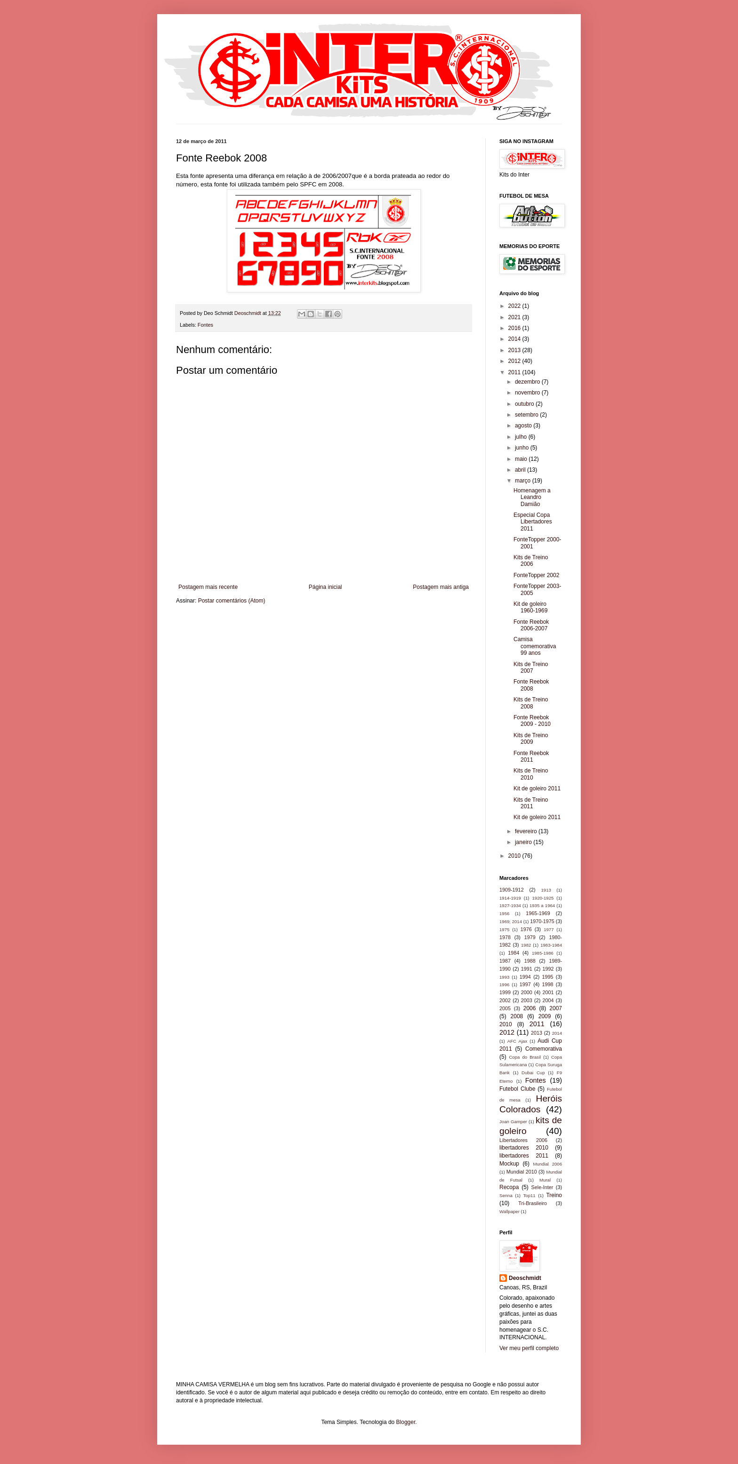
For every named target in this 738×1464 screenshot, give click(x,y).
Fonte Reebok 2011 (531, 756)
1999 (505, 992)
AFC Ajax (517, 1041)
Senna (506, 1195)
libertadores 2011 (523, 1155)
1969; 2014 (510, 921)
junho (522, 447)
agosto (524, 425)
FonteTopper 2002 (536, 575)
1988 (530, 961)
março (523, 480)
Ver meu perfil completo (529, 1348)
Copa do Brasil (525, 1057)
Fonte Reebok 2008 (531, 685)
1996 (504, 984)
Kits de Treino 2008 (530, 702)
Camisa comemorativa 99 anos (534, 646)
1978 (505, 937)
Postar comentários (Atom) (231, 600)
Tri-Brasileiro (532, 1203)
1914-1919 (510, 898)
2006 (529, 1008)
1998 (548, 984)
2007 (555, 1008)
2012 (515, 361)
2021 (515, 317)
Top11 (529, 1195)
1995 (548, 977)
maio (522, 459)
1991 (526, 969)
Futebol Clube (517, 1089)
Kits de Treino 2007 (530, 667)
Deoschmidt (525, 1278)
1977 (549, 929)
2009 (544, 1016)
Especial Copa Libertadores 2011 (532, 522)
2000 (526, 992)
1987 (505, 961)
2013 (515, 350)
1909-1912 (511, 890)
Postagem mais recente (208, 587)
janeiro (524, 842)
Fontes (205, 325)
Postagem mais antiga (441, 587)
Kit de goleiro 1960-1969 (530, 607)
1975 (504, 929)
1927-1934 (510, 905)
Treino (554, 1195)
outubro (525, 404)
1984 (513, 953)
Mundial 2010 (521, 1171)
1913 (546, 890)
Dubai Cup (533, 1072)
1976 (526, 929)
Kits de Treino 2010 (530, 773)
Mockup (509, 1163)
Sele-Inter (542, 1187)
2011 (515, 372)
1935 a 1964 (542, 905)
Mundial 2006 (547, 1163)
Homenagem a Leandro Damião (532, 497)
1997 (525, 984)
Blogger (406, 1422)
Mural (545, 1179)
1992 (548, 969)
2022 (515, 306)
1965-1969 (538, 913)
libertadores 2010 (523, 1147)
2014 (515, 339)
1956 (504, 913)
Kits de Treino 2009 (530, 738)
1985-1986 (543, 953)
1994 (525, 977)
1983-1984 (551, 945)
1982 (526, 945)
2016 (515, 328)
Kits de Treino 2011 (530, 803)
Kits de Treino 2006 (530, 560)
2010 (515, 856)
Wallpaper (509, 1211)
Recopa (509, 1187)
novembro (528, 392)
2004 (548, 1000)
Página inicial (325, 587)
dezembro (528, 381)
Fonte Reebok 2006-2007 (531, 625)
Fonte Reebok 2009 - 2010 (532, 720)
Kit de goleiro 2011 (537, 788)
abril (521, 470)
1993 (504, 977)
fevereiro (526, 831)
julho (522, 437)
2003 (526, 1000)
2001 (548, 992)
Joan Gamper (513, 1121)
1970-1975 (542, 921)
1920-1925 (543, 898)
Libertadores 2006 (523, 1140)
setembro (527, 414)
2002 (505, 1000)
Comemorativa (543, 1049)
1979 (530, 937)
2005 (505, 1008)
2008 (517, 1016)
